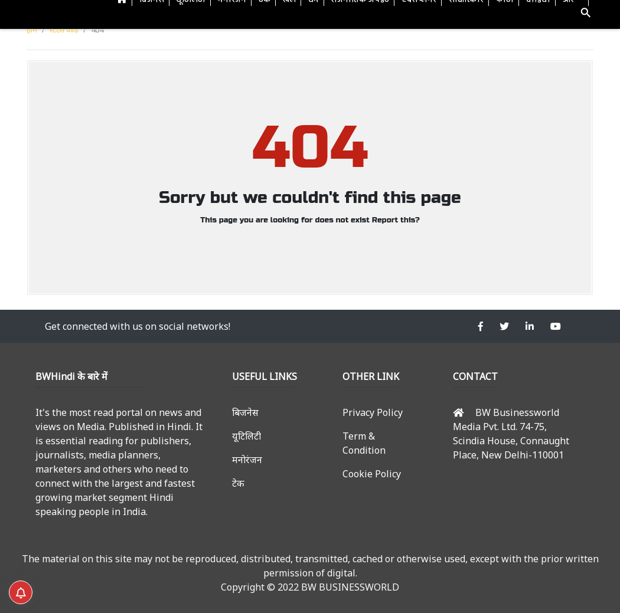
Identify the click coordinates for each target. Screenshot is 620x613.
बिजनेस (245, 412)
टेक (238, 483)
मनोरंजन (247, 459)
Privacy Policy (372, 412)
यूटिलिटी (246, 436)
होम (32, 29)
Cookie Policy (371, 473)
